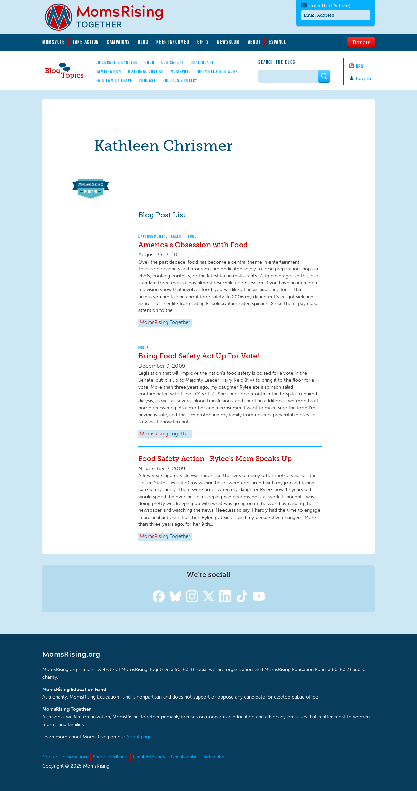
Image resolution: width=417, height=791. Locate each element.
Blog (143, 42)
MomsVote (53, 42)
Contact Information (64, 757)
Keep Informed (173, 42)
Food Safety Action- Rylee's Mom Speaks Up (215, 458)
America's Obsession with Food (193, 244)
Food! (193, 236)
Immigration (108, 71)
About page (139, 737)
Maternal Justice (146, 71)
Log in (363, 78)
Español (278, 42)
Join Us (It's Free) (329, 6)
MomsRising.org (108, 17)
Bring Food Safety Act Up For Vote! (198, 356)
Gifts (203, 42)
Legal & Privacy (149, 757)
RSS (360, 66)
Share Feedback (110, 757)
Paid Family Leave (114, 80)
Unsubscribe (184, 757)
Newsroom (228, 42)
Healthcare (202, 62)
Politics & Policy (180, 80)
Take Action (86, 42)
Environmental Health (159, 236)
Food (150, 62)
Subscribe (214, 757)
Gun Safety (172, 62)
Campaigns (118, 42)
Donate (361, 42)
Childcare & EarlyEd (117, 62)
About (254, 42)
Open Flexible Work (218, 71)
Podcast (147, 80)
